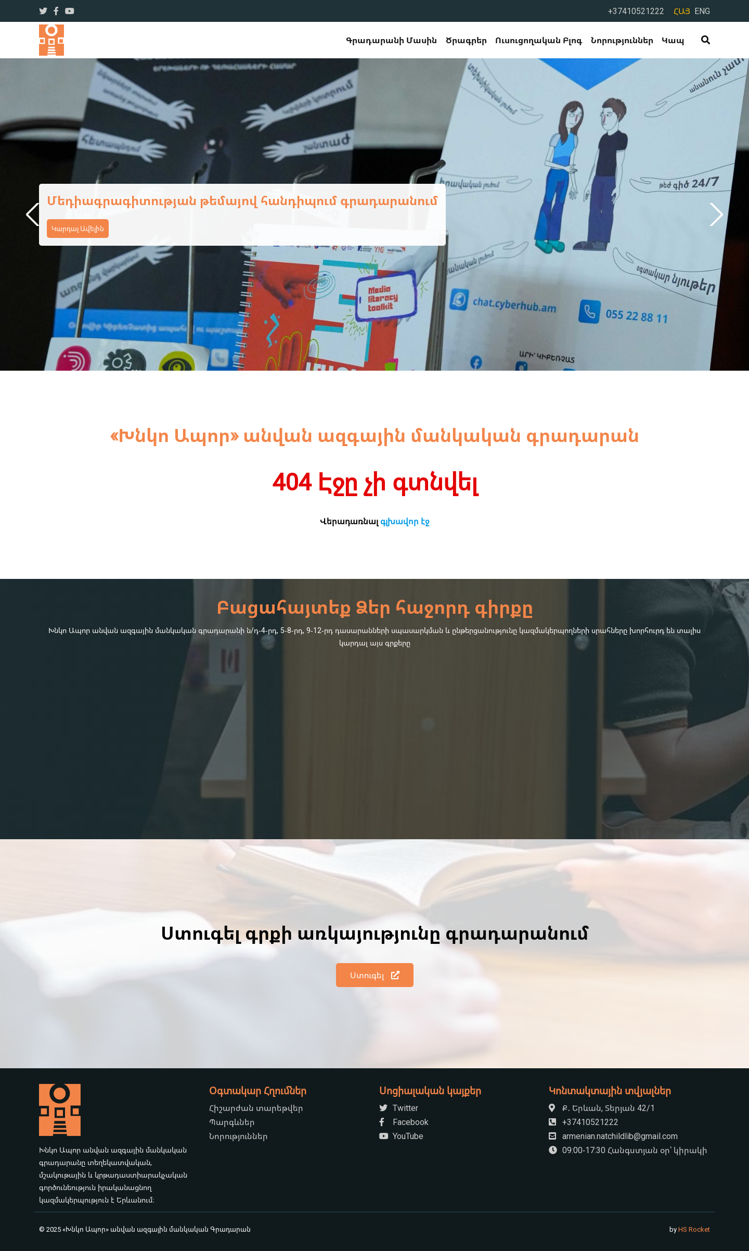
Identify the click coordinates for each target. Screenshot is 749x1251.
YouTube (401, 1136)
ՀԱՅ (682, 11)
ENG (702, 11)
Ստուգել (374, 975)
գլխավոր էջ (404, 521)
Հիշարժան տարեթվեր (256, 1108)
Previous (34, 214)
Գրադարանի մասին (391, 40)
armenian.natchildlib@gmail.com (613, 1136)
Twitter (398, 1108)
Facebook (404, 1122)
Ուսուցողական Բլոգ (538, 40)
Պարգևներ (232, 1122)
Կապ (673, 40)
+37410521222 (636, 11)
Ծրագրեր (466, 40)
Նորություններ (622, 40)
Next (714, 214)
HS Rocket (694, 1229)
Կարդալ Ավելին (77, 228)
